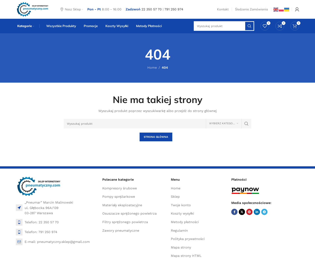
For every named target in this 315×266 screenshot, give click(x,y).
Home (152, 68)
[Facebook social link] (234, 212)
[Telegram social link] (264, 212)
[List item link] (57, 222)
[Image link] (39, 186)
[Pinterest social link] (249, 212)
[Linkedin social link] (257, 212)
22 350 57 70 (151, 9)
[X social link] (242, 212)
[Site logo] (33, 9)
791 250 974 (173, 9)
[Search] (157, 123)
